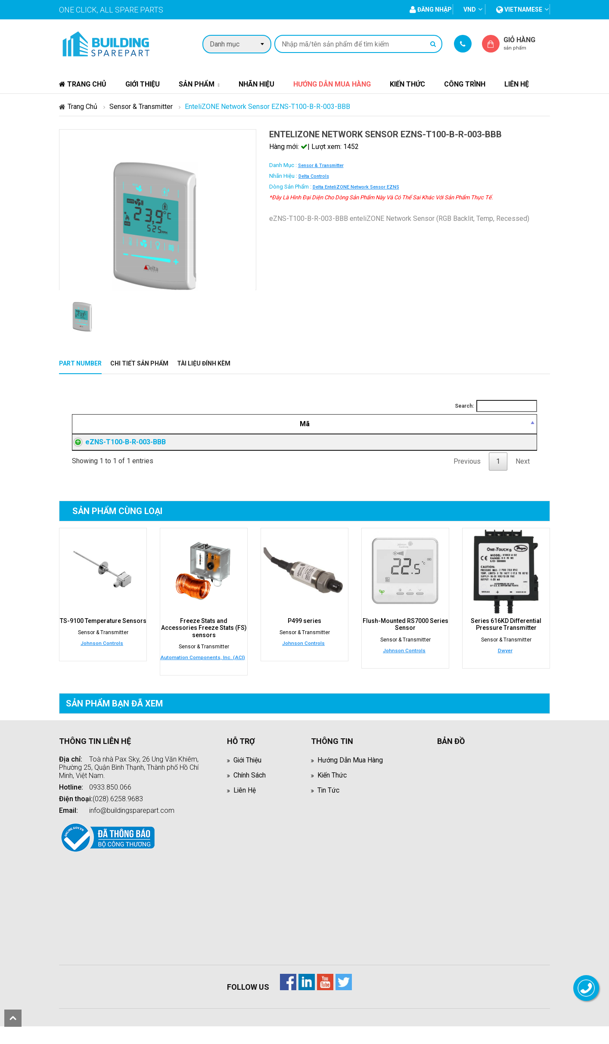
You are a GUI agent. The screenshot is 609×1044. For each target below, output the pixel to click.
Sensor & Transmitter (141, 106)
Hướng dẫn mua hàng (332, 84)
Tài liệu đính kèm (203, 363)
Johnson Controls (102, 654)
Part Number (80, 363)
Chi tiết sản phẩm (139, 363)
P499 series (304, 631)
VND (469, 9)
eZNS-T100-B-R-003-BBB (117, 447)
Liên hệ (516, 84)
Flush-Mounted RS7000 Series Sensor (405, 634)
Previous (467, 472)
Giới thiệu (142, 84)
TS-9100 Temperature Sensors (103, 631)
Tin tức (328, 800)
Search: (496, 406)
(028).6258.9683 (118, 809)
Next (523, 472)
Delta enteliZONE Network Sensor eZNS (356, 187)
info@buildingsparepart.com (131, 820)
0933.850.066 (110, 797)
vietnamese (519, 9)
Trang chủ (82, 84)
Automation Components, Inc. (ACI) (202, 667)
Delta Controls (313, 176)
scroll (13, 1018)
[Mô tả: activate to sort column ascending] (291, 424)
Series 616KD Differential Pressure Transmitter (506, 634)
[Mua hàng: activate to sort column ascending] (503, 424)
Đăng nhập (427, 447)
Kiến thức (407, 84)
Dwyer (505, 660)
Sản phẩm (196, 84)
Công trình (464, 84)
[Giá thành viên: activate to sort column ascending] (427, 424)
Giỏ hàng (526, 43)
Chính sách (249, 785)
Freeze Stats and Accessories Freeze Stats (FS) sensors (204, 638)
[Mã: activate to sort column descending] (135, 424)
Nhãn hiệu (256, 84)
